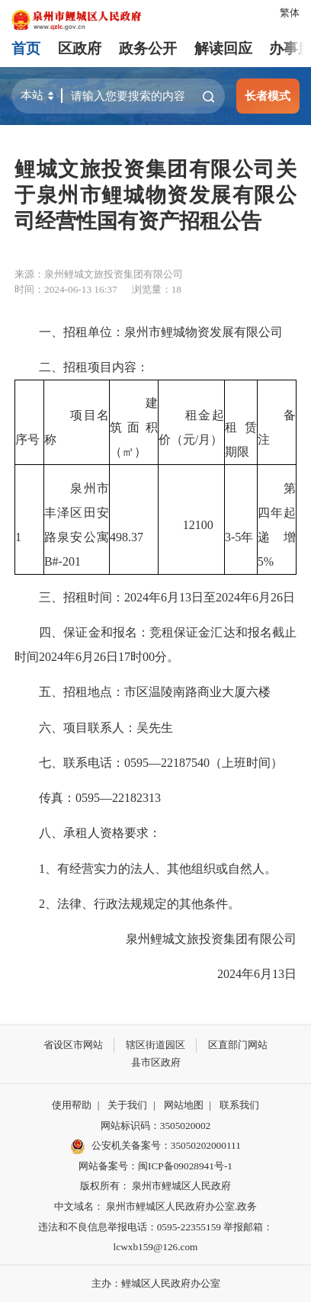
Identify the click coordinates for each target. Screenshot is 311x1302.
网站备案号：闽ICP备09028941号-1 (155, 1166)
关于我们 (127, 1105)
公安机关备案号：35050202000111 (155, 1146)
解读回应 (223, 48)
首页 (25, 48)
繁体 (290, 12)
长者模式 (267, 95)
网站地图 (184, 1105)
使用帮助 (71, 1105)
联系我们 (239, 1105)
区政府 (79, 48)
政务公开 (148, 48)
